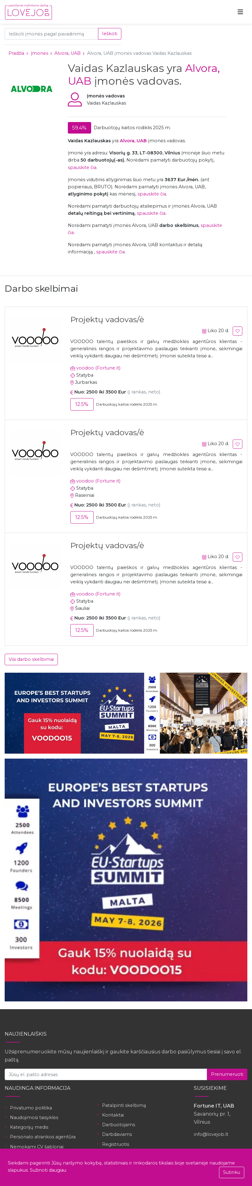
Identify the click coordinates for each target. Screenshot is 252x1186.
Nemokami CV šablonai (36, 1147)
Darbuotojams (118, 1124)
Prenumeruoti (227, 1074)
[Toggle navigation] (240, 11)
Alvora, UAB (68, 53)
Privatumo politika (31, 1108)
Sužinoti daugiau (48, 1170)
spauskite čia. (82, 167)
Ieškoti (109, 33)
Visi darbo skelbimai (31, 659)
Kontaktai (113, 1115)
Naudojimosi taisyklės (34, 1117)
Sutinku (231, 1172)
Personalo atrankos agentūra (43, 1137)
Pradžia (16, 53)
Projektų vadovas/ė (107, 319)
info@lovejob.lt (211, 1134)
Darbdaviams (117, 1134)
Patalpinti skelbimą (124, 1105)
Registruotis (115, 1144)
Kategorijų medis (29, 1127)
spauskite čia (152, 194)
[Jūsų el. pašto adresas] (106, 1074)
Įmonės (39, 53)
